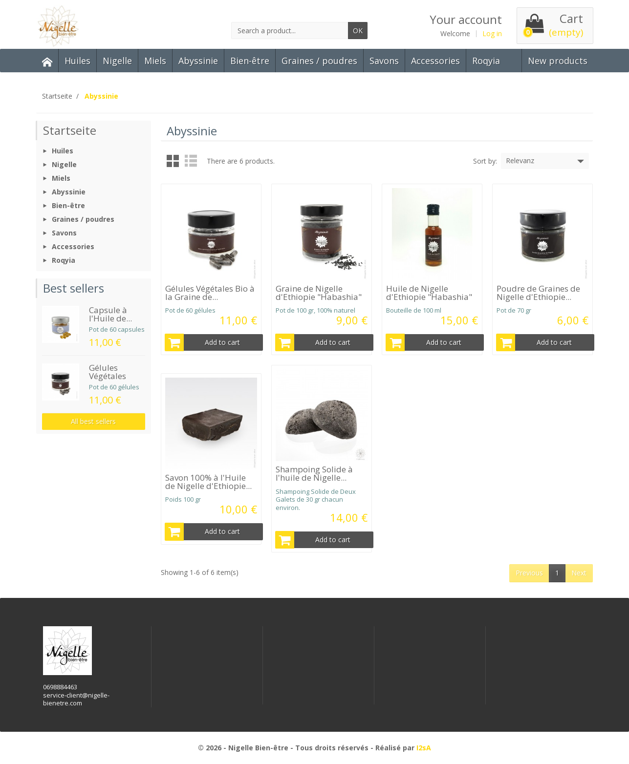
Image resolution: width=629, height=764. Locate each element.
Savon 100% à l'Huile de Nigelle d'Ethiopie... (208, 481)
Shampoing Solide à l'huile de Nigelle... (314, 473)
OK (358, 30)
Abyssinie (198, 60)
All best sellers (93, 421)
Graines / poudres (319, 60)
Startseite (69, 130)
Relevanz (546, 161)
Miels (155, 60)
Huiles (77, 60)
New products (557, 60)
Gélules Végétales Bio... (107, 376)
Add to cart (202, 342)
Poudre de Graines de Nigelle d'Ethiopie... (538, 292)
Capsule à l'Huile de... (110, 314)
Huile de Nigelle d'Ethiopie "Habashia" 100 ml (429, 297)
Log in (492, 33)
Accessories (435, 60)
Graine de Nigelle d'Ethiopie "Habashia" (319, 292)
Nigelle (117, 60)
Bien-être (249, 60)
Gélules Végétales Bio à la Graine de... (210, 292)
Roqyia (486, 60)
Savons (384, 60)
